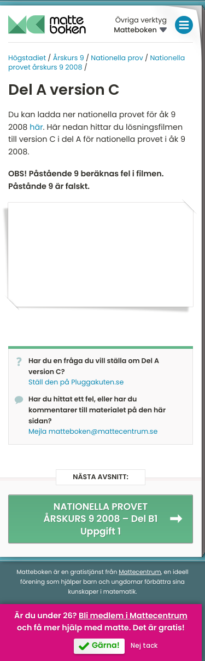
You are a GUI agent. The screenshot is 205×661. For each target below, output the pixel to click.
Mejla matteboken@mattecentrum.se (92, 431)
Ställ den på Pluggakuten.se (76, 382)
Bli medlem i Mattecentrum (133, 616)
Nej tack (144, 645)
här (36, 127)
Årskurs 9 (68, 58)
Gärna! (106, 645)
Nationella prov (117, 58)
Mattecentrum (140, 572)
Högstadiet (27, 58)
